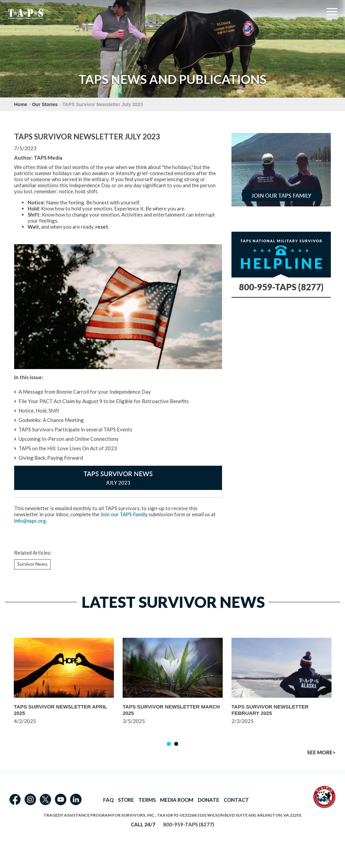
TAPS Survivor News (118, 477)
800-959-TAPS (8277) (281, 287)
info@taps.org (30, 520)
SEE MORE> (321, 752)
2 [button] (176, 744)
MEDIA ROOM (176, 800)
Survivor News (32, 564)
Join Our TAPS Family (281, 195)
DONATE (208, 800)
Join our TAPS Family (124, 514)
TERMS (147, 800)
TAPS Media (48, 158)
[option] (63, 690)
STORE (126, 800)
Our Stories (45, 104)
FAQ (108, 800)
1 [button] (169, 744)
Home (20, 104)
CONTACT (236, 800)
